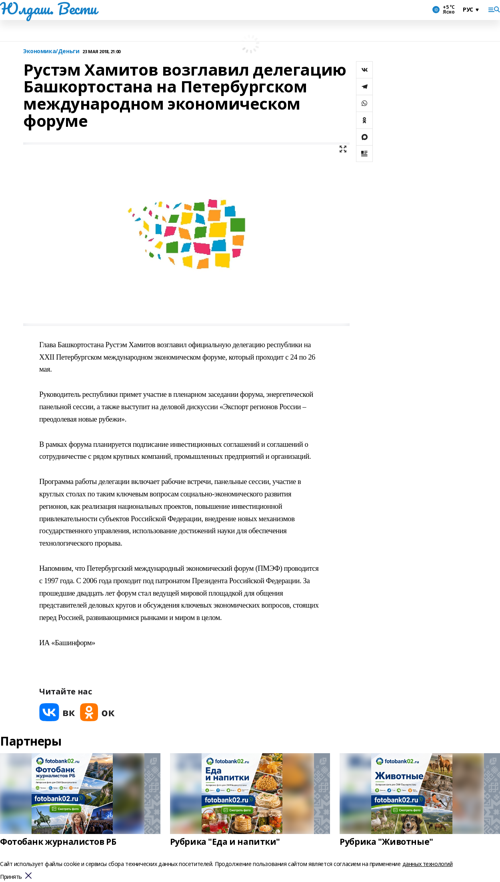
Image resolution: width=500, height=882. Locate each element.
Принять (11, 877)
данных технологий (427, 864)
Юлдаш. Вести (48, 8)
